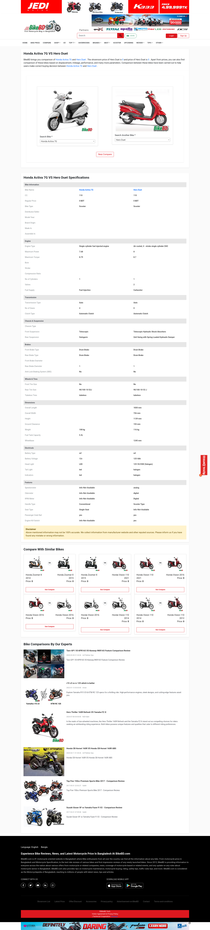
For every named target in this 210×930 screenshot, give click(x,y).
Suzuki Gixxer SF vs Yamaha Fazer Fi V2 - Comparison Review (94, 807)
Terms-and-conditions (163, 901)
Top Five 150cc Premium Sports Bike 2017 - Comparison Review (95, 781)
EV (64, 43)
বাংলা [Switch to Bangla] (130, 36)
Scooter (117, 43)
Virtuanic (114, 916)
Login (171, 36)
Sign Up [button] (183, 36)
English (34, 847)
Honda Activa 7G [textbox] (49, 141)
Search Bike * (46, 136)
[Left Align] (120, 35)
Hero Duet (81, 59)
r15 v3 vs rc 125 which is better (80, 683)
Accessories (91, 901)
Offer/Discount (75, 901)
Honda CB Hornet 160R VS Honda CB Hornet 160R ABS (91, 748)
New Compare (105, 154)
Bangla (44, 847)
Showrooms (83, 43)
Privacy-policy (106, 901)
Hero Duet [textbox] (120, 140)
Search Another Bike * (125, 135)
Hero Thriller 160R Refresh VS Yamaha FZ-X (86, 712)
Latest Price (60, 901)
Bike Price (35, 43)
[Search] (97, 35)
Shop (57, 43)
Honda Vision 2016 (175, 575)
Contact (146, 901)
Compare (47, 43)
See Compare (50, 590)
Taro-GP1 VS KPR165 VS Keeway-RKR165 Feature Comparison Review (98, 650)
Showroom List (43, 901)
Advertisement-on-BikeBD (128, 901)
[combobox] (67, 141)
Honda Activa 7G (64, 59)
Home (24, 43)
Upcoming (128, 43)
